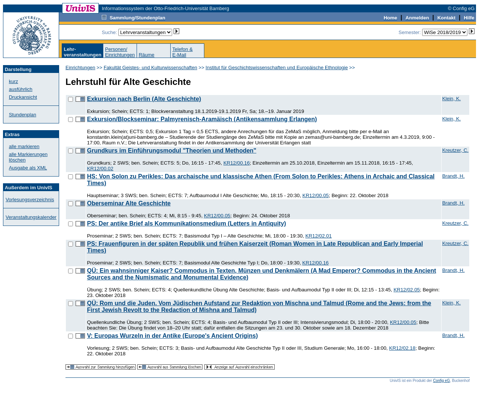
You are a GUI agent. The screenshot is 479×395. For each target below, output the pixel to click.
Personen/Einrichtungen (120, 52)
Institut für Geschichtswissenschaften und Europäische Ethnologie (276, 67)
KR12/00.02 (100, 168)
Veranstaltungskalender (31, 217)
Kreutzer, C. (455, 150)
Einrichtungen (80, 67)
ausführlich (21, 89)
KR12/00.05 (315, 195)
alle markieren (24, 146)
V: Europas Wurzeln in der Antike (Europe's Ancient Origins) (172, 336)
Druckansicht (23, 97)
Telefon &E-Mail (183, 52)
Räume (147, 55)
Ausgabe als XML (28, 168)
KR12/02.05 (407, 290)
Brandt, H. (453, 176)
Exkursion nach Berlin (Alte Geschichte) (144, 99)
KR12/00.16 (236, 163)
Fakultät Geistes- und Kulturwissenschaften (150, 67)
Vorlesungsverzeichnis (30, 199)
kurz (13, 81)
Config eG (441, 381)
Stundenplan (22, 114)
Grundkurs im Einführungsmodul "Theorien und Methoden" (171, 150)
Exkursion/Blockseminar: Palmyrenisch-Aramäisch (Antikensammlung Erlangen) (202, 119)
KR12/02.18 (402, 348)
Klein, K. (451, 98)
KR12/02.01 (318, 236)
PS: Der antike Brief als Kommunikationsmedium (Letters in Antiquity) (186, 223)
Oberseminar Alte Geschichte (129, 203)
